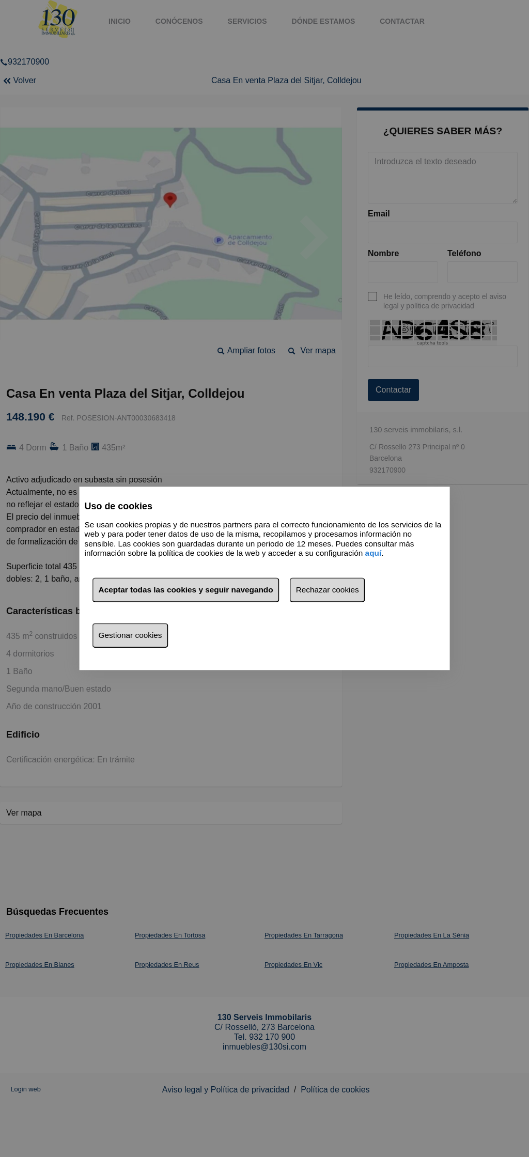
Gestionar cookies (130, 635)
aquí (373, 553)
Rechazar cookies (327, 590)
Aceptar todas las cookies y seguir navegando (186, 590)
